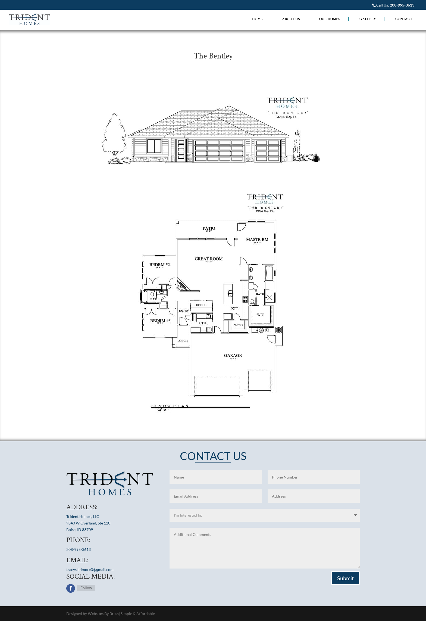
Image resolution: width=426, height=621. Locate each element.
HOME (257, 19)
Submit (345, 578)
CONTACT (403, 19)
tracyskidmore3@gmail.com (90, 569)
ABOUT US (291, 19)
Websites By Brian (103, 613)
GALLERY (367, 19)
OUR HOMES (329, 19)
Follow (86, 587)
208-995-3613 (402, 5)
